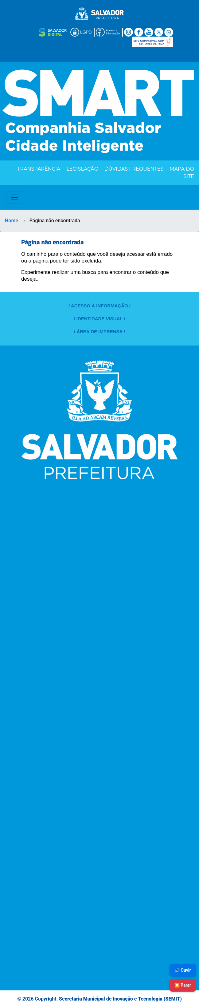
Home (11, 220)
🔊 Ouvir (182, 970)
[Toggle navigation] (14, 197)
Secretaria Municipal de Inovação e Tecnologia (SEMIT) (120, 999)
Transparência (38, 169)
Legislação (82, 169)
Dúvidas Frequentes (133, 169)
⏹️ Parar (182, 985)
